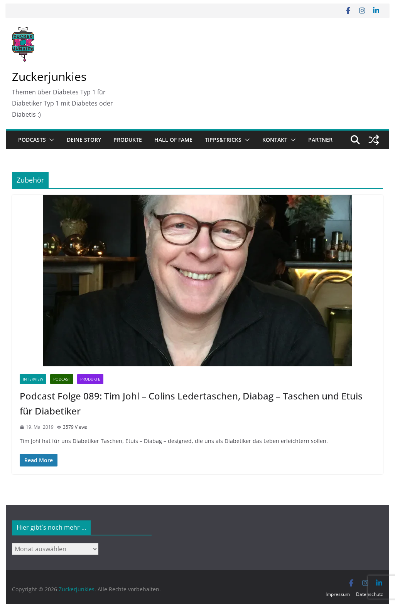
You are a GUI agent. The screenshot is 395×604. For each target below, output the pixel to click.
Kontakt (274, 139)
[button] (50, 139)
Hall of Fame (173, 139)
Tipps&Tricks (223, 139)
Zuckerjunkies (49, 76)
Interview (33, 379)
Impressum (338, 594)
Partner (320, 139)
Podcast (61, 379)
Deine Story (84, 139)
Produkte (127, 139)
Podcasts (32, 139)
